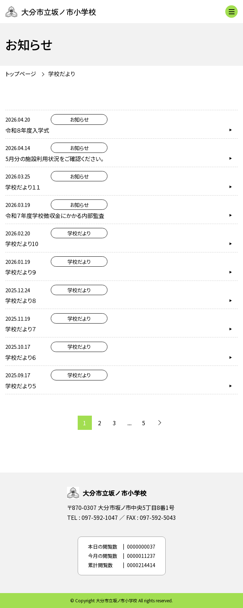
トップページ (20, 73)
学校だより (61, 73)
